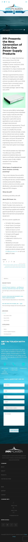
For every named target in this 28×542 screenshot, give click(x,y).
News (5, 329)
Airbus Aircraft (6, 264)
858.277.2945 (14, 505)
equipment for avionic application (13, 266)
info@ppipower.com (12, 251)
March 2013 (6, 320)
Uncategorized (7, 334)
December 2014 (7, 315)
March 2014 (6, 318)
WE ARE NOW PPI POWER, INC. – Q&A (12, 303)
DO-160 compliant (21, 264)
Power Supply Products (9, 331)
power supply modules (20, 267)
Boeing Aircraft (13, 264)
